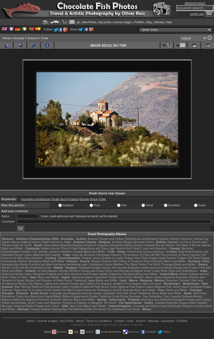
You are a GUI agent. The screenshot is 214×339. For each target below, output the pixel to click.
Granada (187, 296)
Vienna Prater (41, 242)
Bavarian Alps (10, 264)
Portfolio (139, 22)
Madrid (198, 296)
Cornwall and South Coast (150, 306)
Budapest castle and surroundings (150, 267)
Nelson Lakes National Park (154, 286)
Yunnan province (153, 251)
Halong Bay (59, 309)
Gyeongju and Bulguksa (65, 293)
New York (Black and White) (88, 306)
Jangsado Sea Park (115, 293)
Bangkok (179, 299)
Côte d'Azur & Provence (127, 261)
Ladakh (103, 274)
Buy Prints (67, 320)
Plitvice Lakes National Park (32, 254)
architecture (42, 199)
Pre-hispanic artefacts (110, 283)
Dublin (183, 274)
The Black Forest (135, 264)
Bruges (128, 242)
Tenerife (55, 299)
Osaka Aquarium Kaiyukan (171, 277)
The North (153, 264)
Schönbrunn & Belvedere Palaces (147, 238)
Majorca (7, 299)
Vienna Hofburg (21, 242)
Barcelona (200, 293)
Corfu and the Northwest (27, 267)
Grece (94, 199)
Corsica (106, 261)
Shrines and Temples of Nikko (44, 280)
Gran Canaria (171, 296)
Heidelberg (73, 264)
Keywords (167, 320)
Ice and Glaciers (47, 270)
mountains (27, 199)
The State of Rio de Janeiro (193, 245)
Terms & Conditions (99, 320)
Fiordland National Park (85, 286)
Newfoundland (11, 251)
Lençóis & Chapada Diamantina (103, 245)
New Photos (89, 22)
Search (140, 320)
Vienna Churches (181, 238)
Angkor (45, 248)
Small (55, 199)
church (63, 199)
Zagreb (55, 254)
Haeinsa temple (92, 293)
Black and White (12, 248)
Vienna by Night (60, 242)
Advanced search (195, 3)
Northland (195, 286)
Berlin (24, 264)
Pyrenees (157, 261)
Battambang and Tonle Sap (96, 248)
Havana (116, 254)
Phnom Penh (123, 248)
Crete (44, 38)
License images (122, 22)
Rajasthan (115, 274)
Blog (149, 22)
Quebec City (29, 251)
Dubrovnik (185, 251)
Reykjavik (136, 270)
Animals (55, 286)
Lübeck (107, 264)
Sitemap (159, 22)
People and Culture (111, 238)
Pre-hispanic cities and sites (143, 283)
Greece (33, 38)
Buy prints (105, 22)
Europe (19, 38)
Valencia (67, 299)
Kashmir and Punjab (84, 274)
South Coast (152, 270)
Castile (93, 296)
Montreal (187, 248)
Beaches (172, 280)
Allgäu (206, 261)
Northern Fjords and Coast (86, 270)
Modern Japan (143, 277)
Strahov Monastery (29, 261)
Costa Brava (120, 296)
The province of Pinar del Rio (141, 254)
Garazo (74, 199)
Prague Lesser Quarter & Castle (102, 258)
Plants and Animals (117, 270)
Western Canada (72, 251)
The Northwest (116, 309)
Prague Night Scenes (162, 258)
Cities (65, 286)
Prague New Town (136, 258)
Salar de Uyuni (22, 245)
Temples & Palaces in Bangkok (82, 302)
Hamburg (59, 264)
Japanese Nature (82, 277)
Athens (6, 267)
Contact (119, 320)
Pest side (205, 267)
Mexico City (25, 283)
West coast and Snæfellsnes (179, 270)
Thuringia (167, 264)
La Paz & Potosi (189, 242)
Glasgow (187, 306)
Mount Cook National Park (118, 286)
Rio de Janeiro (165, 245)
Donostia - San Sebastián (145, 296)
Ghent (150, 242)
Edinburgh (174, 306)
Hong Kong (134, 251)
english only (197, 14)
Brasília (77, 245)
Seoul (132, 293)
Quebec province (49, 251)
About (80, 320)
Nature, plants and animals (51, 283)
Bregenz (93, 238)
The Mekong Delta (80, 309)
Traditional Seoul (148, 293)
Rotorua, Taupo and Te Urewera (22, 290)
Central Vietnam (40, 309)
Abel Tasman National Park (31, 286)
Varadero (37, 258)
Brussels (139, 242)
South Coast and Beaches (150, 248)
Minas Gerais (134, 245)
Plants (207, 286)
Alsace (95, 261)
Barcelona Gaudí (41, 296)
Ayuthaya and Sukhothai (157, 299)
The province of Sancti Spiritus (180, 254)
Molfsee (119, 264)
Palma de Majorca (25, 299)
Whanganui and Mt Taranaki (115, 290)
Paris (146, 261)
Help (169, 22)
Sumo (68, 280)
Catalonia (105, 296)
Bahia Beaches (62, 245)
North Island (181, 286)
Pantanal (149, 245)
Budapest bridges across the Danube (103, 267)
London (199, 306)
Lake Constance (91, 264)
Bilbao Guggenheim (75, 296)
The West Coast (71, 290)
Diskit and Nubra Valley (17, 274)
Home (7, 38)
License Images (47, 320)
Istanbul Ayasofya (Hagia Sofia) (175, 302)
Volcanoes (89, 290)
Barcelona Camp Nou (16, 296)
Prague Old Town (188, 258)
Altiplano (172, 242)
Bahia (47, 245)
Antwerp (117, 242)
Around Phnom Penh (64, 248)
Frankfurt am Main (41, 264)
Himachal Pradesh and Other (52, 274)
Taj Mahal (129, 274)
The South (133, 309)
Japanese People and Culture (114, 277)
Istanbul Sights (24, 306)
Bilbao (57, 296)
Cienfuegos (103, 254)
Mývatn (63, 270)
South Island (52, 290)
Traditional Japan (84, 280)
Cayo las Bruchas (83, 254)
